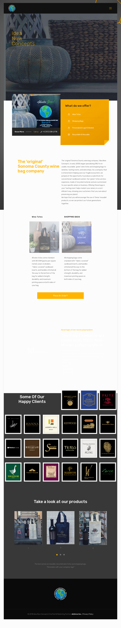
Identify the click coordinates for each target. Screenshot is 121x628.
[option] (28, 531)
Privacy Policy (88, 614)
